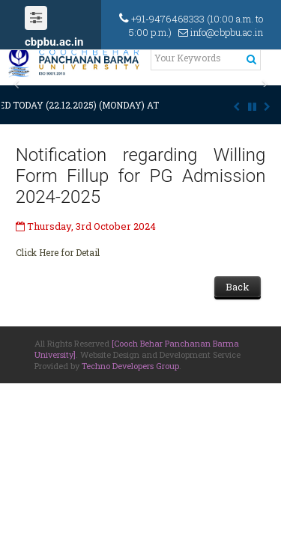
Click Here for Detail (58, 252)
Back (238, 286)
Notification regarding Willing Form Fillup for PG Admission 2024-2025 (141, 175)
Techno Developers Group (130, 365)
